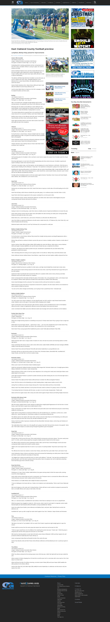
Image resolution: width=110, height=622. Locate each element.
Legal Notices (66, 2)
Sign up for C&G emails (79, 590)
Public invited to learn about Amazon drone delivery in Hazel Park (85, 142)
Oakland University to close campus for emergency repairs (87, 157)
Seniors (58, 614)
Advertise (88, 2)
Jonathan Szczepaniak (18, 55)
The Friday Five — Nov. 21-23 (86, 136)
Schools (58, 612)
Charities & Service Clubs (62, 590)
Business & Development (62, 589)
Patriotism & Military (61, 606)
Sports (77, 152)
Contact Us (78, 589)
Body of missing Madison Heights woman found (84, 112)
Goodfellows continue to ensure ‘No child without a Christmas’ (86, 123)
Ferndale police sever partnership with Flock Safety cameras (87, 165)
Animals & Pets (60, 584)
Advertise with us (78, 592)
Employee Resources (50, 576)
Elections (59, 592)
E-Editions (50, 2)
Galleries (74, 2)
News (26, 2)
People (58, 608)
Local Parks (59, 603)
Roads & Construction (61, 611)
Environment (59, 593)
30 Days (94, 148)
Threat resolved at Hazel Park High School (86, 117)
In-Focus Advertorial (61, 598)
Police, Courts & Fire (61, 609)
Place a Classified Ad (79, 593)
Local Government (61, 602)
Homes (58, 596)
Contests (58, 2)
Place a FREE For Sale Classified (81, 595)
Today (89, 148)
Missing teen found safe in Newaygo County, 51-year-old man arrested (87, 184)
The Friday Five (60, 617)
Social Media (78, 602)
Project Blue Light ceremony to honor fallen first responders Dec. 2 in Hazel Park (85, 130)
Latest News (59, 599)
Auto (58, 587)
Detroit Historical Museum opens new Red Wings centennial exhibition (85, 106)
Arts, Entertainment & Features (63, 586)
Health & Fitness (60, 595)
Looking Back (60, 605)
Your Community (34, 2)
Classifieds (81, 2)
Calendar (43, 2)
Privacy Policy (61, 576)
